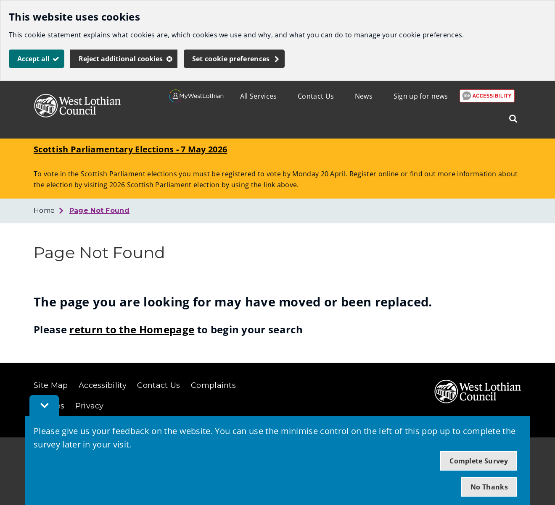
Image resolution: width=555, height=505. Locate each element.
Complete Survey (478, 461)
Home (44, 211)
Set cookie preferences (231, 58)
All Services (258, 96)
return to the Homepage (131, 329)
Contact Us (316, 96)
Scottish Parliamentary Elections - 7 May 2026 (130, 149)
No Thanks (489, 487)
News (364, 96)
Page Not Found (99, 211)
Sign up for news (421, 96)
